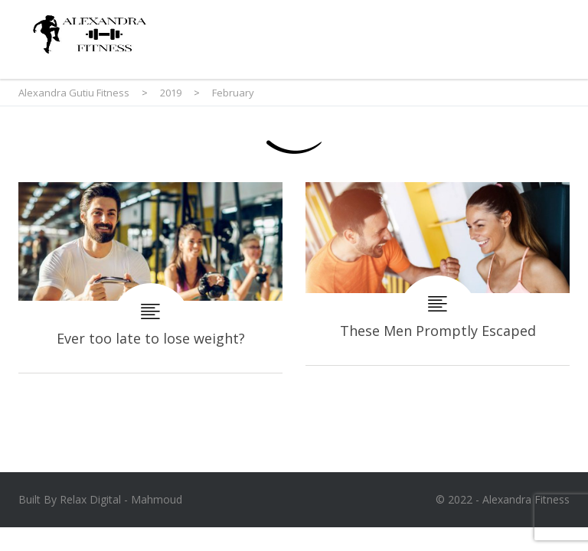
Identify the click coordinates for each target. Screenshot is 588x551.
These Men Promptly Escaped (437, 273)
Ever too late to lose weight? (150, 277)
